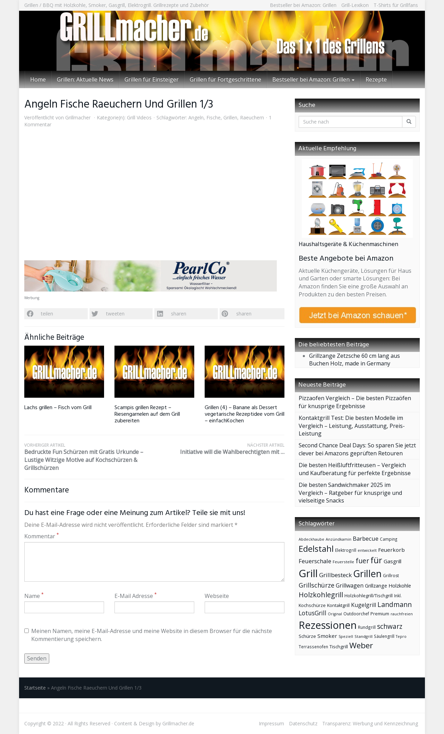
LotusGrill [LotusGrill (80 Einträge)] (312, 613)
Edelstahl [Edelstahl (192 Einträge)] (316, 548)
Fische (213, 117)
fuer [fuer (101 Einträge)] (362, 560)
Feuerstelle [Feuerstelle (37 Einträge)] (343, 561)
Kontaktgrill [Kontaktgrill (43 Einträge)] (338, 605)
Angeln (196, 117)
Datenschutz (303, 723)
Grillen (230, 117)
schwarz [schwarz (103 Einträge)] (389, 626)
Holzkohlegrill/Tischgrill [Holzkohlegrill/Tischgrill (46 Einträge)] (368, 595)
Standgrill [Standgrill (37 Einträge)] (364, 636)
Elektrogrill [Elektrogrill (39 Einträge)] (345, 550)
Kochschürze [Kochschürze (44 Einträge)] (312, 605)
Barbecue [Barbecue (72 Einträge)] (365, 538)
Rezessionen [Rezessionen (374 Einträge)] (328, 625)
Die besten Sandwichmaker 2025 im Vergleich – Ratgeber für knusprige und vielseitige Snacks (350, 493)
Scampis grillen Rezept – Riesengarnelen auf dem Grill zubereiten (147, 414)
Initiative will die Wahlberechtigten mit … (219, 449)
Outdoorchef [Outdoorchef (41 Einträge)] (356, 614)
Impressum (271, 723)
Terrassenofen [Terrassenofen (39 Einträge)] (313, 646)
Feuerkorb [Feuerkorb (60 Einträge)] (391, 549)
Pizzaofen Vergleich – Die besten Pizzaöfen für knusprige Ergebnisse (355, 402)
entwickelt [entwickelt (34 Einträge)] (367, 550)
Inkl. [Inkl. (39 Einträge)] (398, 595)
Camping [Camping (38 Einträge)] (388, 539)
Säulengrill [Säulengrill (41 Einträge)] (384, 636)
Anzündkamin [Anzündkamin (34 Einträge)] (338, 539)
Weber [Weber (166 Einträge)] (361, 645)
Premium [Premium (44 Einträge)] (379, 613)
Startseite (35, 687)
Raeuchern (252, 117)
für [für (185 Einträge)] (376, 560)
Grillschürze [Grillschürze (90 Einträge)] (316, 585)
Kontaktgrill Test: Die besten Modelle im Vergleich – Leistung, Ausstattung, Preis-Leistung (352, 426)
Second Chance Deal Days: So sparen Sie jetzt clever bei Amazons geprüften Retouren (357, 449)
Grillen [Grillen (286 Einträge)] (367, 573)
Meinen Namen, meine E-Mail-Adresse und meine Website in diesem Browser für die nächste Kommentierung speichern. (148, 635)
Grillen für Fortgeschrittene (225, 79)
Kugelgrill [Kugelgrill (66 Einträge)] (363, 605)
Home (38, 79)
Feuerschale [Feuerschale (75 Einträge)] (315, 561)
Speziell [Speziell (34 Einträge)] (346, 636)
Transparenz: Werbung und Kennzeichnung (370, 723)
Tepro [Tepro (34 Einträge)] (401, 636)
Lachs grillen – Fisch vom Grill (58, 407)
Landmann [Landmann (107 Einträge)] (394, 604)
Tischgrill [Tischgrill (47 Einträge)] (339, 646)
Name (34, 596)
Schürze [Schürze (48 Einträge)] (307, 636)
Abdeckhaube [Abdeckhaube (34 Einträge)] (311, 539)
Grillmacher (78, 117)
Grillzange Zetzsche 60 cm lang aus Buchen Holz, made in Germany (354, 360)
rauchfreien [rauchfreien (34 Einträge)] (402, 613)
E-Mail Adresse (135, 596)
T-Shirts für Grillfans (396, 5)
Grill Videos (139, 117)
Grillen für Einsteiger (152, 79)
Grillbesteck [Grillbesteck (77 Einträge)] (335, 575)
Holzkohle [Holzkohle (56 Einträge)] (399, 585)
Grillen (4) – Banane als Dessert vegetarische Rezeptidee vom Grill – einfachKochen (244, 414)
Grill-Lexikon (355, 5)
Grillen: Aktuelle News (85, 79)
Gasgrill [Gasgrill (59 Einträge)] (392, 561)
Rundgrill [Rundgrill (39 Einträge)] (367, 627)
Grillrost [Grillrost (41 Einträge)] (391, 576)
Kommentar (41, 536)
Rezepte (376, 79)
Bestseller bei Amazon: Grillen (303, 5)
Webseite (217, 596)
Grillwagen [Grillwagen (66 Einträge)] (350, 585)
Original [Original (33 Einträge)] (335, 613)
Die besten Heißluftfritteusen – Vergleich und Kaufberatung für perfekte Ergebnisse (355, 469)
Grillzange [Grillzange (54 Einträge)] (376, 585)
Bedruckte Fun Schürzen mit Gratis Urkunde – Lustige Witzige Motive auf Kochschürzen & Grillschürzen (89, 457)
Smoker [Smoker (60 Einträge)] (327, 635)
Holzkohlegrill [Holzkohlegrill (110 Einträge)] (321, 594)
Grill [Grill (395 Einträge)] (308, 573)
